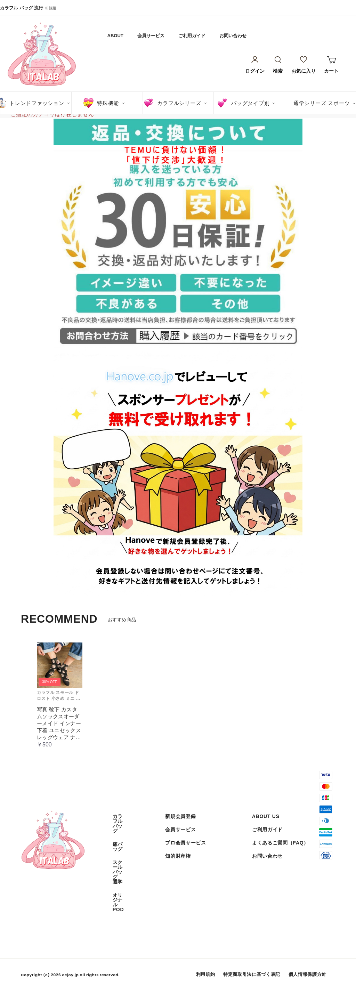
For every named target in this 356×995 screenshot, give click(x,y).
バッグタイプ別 (250, 103)
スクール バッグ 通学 (118, 872)
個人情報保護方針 (307, 974)
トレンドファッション (36, 103)
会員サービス (150, 35)
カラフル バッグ (118, 823)
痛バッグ (118, 846)
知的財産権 (178, 856)
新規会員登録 (180, 816)
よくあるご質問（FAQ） (280, 842)
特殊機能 (108, 103)
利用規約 (205, 974)
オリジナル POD (118, 902)
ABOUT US (266, 816)
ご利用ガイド (191, 35)
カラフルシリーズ (179, 103)
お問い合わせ (232, 35)
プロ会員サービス (185, 842)
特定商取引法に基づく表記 (251, 974)
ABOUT (115, 35)
